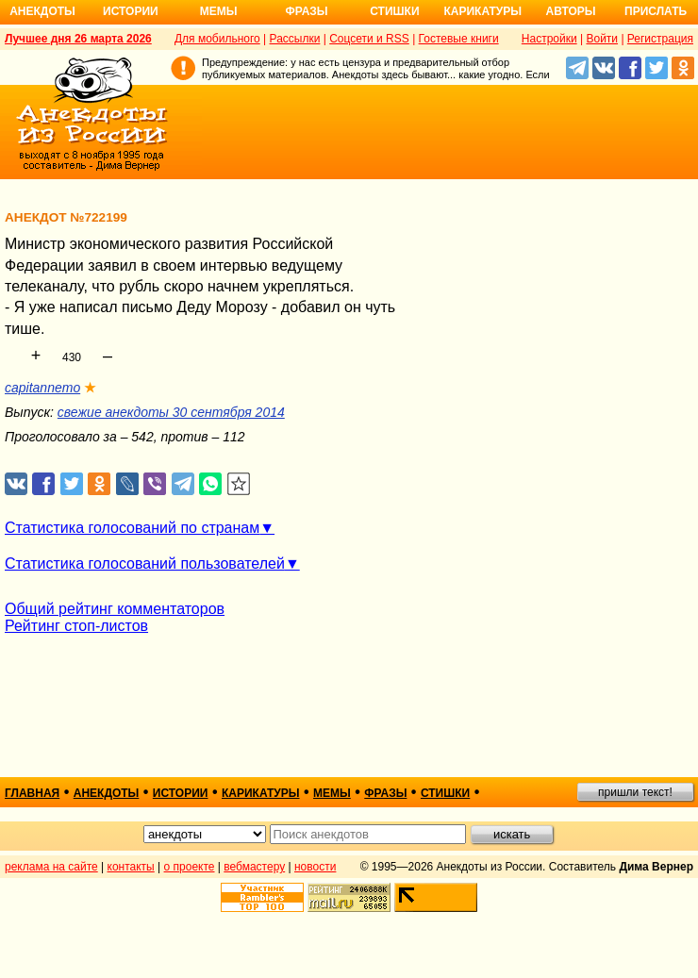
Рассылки (295, 38)
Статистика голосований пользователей (145, 563)
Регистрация (660, 38)
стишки (445, 793)
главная (32, 793)
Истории (130, 11)
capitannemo (42, 387)
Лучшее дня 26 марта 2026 (78, 38)
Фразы (306, 11)
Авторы (571, 11)
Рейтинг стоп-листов (76, 626)
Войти (602, 38)
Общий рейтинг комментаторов (114, 609)
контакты (131, 866)
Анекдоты (42, 11)
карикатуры (261, 793)
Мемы (219, 11)
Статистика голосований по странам (132, 528)
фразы (385, 793)
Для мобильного (217, 38)
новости (315, 866)
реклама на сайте (51, 866)
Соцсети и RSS (369, 38)
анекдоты (107, 793)
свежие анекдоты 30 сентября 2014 (171, 412)
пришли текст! (635, 792)
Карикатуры (482, 11)
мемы (332, 793)
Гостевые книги (459, 38)
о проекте (189, 866)
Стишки (394, 11)
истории (180, 793)
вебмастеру (254, 866)
